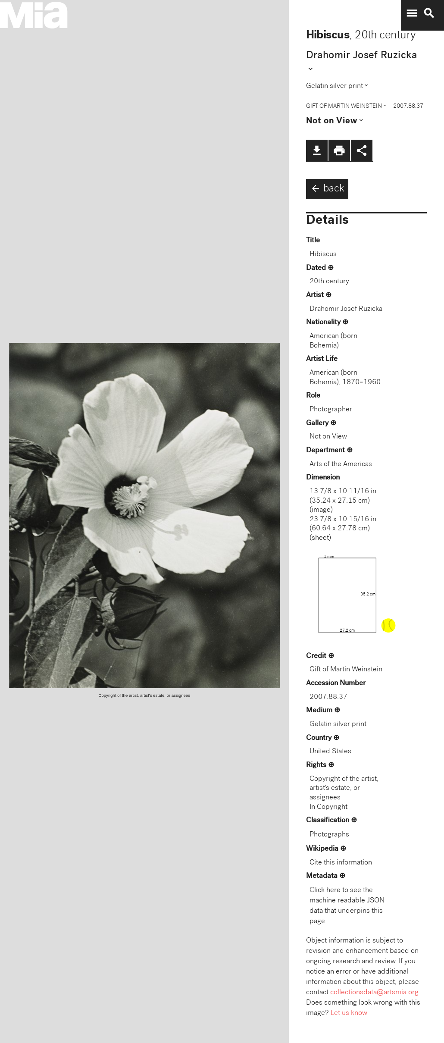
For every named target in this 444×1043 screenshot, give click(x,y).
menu (411, 13)
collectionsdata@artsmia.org (374, 992)
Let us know (349, 1013)
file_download (316, 150)
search (428, 13)
